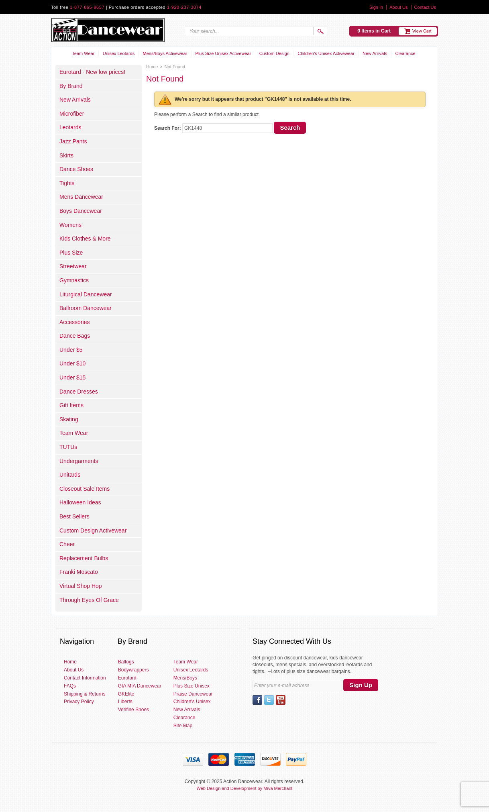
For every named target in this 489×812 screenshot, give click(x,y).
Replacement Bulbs (83, 558)
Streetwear (73, 266)
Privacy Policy (79, 701)
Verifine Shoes (133, 709)
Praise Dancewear (193, 694)
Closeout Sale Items (84, 489)
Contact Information (85, 678)
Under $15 (72, 377)
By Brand (71, 86)
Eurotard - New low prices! (92, 72)
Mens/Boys (185, 678)
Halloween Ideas (80, 502)
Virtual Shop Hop (80, 586)
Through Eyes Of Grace (89, 600)
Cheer (67, 544)
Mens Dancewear (81, 197)
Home (152, 66)
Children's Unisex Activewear (326, 53)
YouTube (280, 700)
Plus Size (71, 252)
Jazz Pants (73, 141)
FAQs (70, 686)
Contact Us (425, 7)
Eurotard (127, 678)
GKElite (126, 694)
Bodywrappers (133, 670)
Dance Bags (74, 336)
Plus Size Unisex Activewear (223, 53)
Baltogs (126, 662)
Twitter (269, 700)
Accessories (74, 322)
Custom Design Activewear (92, 530)
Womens (70, 225)
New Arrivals (375, 53)
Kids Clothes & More (85, 238)
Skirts (66, 155)
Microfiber (71, 113)
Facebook (257, 700)
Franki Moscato (78, 572)
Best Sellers (74, 516)
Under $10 (72, 363)
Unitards (69, 474)
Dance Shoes (76, 169)
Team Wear (83, 53)
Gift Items (71, 405)
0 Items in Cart (374, 31)
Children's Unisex (192, 701)
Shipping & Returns (84, 694)
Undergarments (78, 461)
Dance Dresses (78, 391)
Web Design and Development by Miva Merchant (245, 788)
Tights (67, 183)
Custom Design (274, 53)
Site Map (182, 725)
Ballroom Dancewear (85, 308)
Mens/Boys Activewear (165, 53)
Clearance (405, 53)
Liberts (125, 701)
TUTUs (68, 447)
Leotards (70, 127)
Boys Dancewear (80, 211)
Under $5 (71, 350)
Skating (68, 419)
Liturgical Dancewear (85, 294)
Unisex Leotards (119, 53)
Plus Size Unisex (191, 686)
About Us (398, 7)
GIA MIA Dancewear (139, 686)
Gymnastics (74, 280)
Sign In (376, 7)
